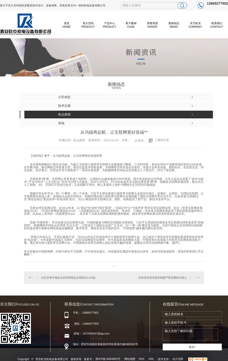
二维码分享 (162, 140)
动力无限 (177, 358)
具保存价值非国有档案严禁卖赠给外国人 (162, 277)
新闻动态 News (173, 25)
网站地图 (129, 358)
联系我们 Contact (216, 25)
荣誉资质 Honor (152, 25)
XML (151, 358)
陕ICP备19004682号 (108, 358)
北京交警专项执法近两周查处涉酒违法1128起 (68, 277)
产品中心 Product (109, 25)
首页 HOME (67, 25)
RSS (142, 358)
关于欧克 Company (195, 25)
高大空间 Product (88, 25)
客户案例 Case (131, 25)
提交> (192, 346)
